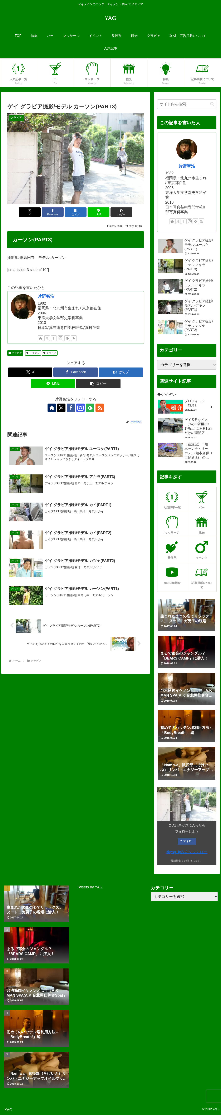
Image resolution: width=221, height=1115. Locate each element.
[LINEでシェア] (98, 212)
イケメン (33, 352)
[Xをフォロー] (47, 338)
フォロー (189, 841)
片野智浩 (46, 296)
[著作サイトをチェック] (40, 338)
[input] (186, 104)
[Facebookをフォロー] (54, 338)
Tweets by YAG (89, 887)
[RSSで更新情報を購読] (74, 338)
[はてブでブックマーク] (76, 212)
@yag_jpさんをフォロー (186, 852)
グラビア (15, 352)
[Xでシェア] (30, 212)
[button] (121, 212)
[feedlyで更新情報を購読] (67, 338)
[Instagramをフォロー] (60, 338)
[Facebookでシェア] (53, 212)
